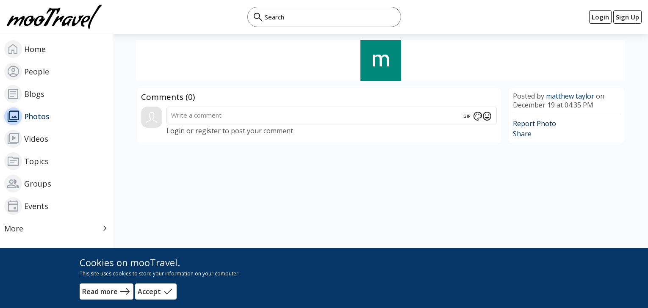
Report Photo (534, 123)
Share (522, 133)
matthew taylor (570, 96)
